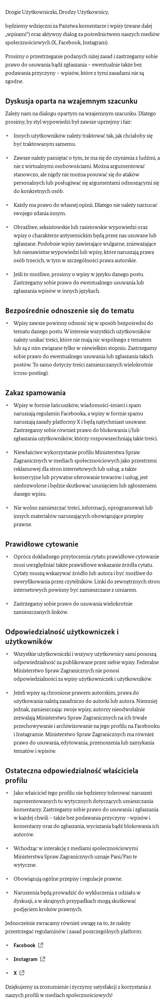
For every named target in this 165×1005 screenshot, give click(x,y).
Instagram (26, 959)
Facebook (24, 945)
